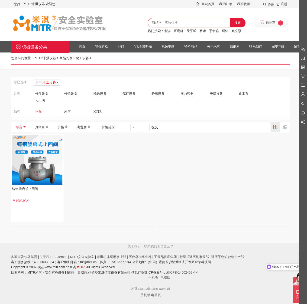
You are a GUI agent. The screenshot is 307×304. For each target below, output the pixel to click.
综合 (19, 127)
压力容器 (187, 93)
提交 (155, 127)
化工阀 (40, 100)
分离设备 (158, 93)
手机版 (154, 277)
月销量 (40, 127)
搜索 (237, 22)
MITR (98, 111)
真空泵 (236, 31)
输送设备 (100, 93)
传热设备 (70, 93)
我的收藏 (243, 4)
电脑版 (165, 277)
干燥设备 (216, 93)
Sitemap (61, 257)
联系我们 (150, 246)
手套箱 (214, 31)
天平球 (191, 31)
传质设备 (41, 93)
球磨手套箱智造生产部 (227, 257)
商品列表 (65, 58)
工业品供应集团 (165, 257)
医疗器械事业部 (140, 257)
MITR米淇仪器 (45, 58)
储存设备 (129, 93)
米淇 (167, 31)
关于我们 (134, 246)
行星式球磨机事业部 (194, 257)
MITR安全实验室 (82, 257)
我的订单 (225, 4)
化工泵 (244, 93)
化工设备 (82, 58)
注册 (284, 4)
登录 (271, 4)
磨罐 (202, 31)
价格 (61, 127)
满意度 (82, 127)
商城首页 (207, 4)
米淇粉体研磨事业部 (111, 257)
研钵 (225, 31)
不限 (38, 111)
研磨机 (178, 31)
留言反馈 (150, 265)
